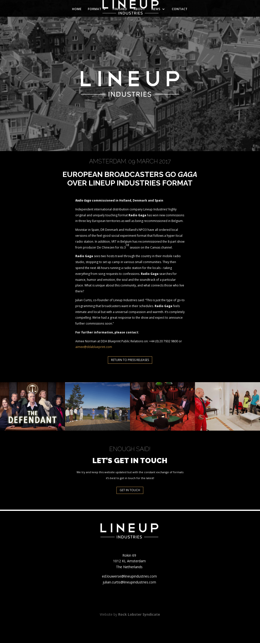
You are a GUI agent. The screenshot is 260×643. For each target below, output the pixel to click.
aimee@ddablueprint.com (93, 347)
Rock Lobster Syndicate (139, 614)
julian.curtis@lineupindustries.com (129, 582)
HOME (76, 9)
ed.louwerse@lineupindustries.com (129, 576)
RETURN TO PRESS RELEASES (130, 360)
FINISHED (120, 9)
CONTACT (180, 9)
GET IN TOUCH (130, 490)
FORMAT (94, 9)
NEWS (156, 9)
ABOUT (139, 9)
